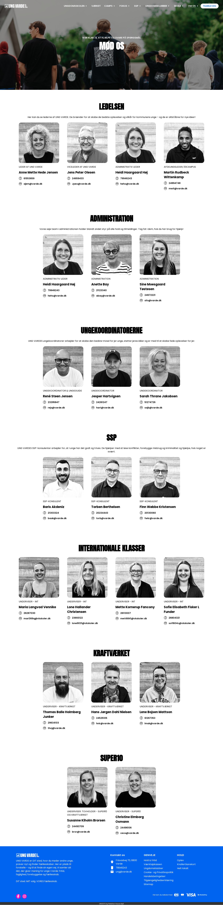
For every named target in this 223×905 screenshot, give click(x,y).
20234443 (102, 525)
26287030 (29, 625)
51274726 (149, 414)
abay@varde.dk (105, 308)
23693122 (77, 630)
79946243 (126, 178)
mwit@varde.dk (178, 188)
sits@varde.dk (152, 312)
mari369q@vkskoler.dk (37, 630)
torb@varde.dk (105, 530)
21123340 (101, 302)
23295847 (53, 414)
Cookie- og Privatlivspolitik (158, 872)
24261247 (101, 414)
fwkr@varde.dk (153, 530)
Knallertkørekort (186, 864)
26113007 (125, 625)
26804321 (174, 630)
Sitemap (148, 884)
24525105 (101, 730)
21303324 (53, 525)
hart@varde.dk (105, 420)
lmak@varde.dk (153, 735)
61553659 (29, 178)
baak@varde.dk (57, 530)
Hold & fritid (150, 860)
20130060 (150, 525)
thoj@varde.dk (56, 740)
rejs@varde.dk (56, 420)
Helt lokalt (182, 868)
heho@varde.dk (129, 183)
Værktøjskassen (153, 864)
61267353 (149, 730)
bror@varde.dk (81, 844)
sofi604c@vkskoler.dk (182, 635)
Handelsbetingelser (155, 876)
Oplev (180, 860)
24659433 (78, 178)
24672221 (149, 307)
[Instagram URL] (24, 896)
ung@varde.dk (124, 871)
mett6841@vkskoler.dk (133, 630)
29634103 (53, 735)
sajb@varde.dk (153, 420)
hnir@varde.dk (104, 735)
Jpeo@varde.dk (81, 183)
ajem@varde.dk (33, 183)
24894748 (174, 183)
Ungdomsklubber (153, 868)
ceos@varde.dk (129, 845)
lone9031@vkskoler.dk (85, 635)
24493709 (78, 838)
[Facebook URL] (18, 896)
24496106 (126, 840)
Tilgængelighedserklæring (158, 880)
